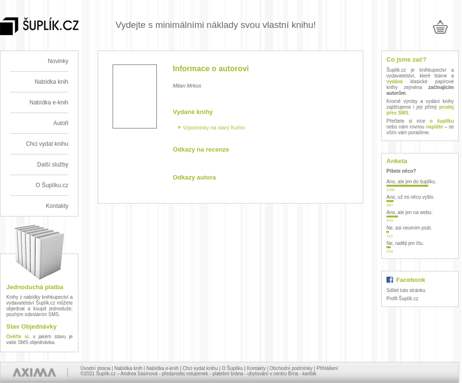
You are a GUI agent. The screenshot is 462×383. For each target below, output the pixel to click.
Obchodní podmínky (291, 368)
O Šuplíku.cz (52, 185)
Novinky (58, 61)
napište (434, 126)
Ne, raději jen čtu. (405, 243)
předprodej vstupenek (185, 373)
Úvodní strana (95, 368)
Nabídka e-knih (48, 102)
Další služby (52, 164)
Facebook (410, 279)
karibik (310, 373)
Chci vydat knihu (47, 143)
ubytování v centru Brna (272, 373)
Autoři (60, 123)
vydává (394, 81)
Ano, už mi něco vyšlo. (410, 197)
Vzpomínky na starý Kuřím (214, 127)
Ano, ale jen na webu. (409, 212)
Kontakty (57, 206)
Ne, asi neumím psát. (409, 227)
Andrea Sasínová (139, 373)
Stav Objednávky (31, 326)
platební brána (227, 373)
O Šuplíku (232, 368)
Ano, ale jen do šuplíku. (411, 181)
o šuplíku (442, 121)
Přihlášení (327, 368)
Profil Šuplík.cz (402, 298)
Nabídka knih (51, 81)
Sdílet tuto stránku (405, 290)
